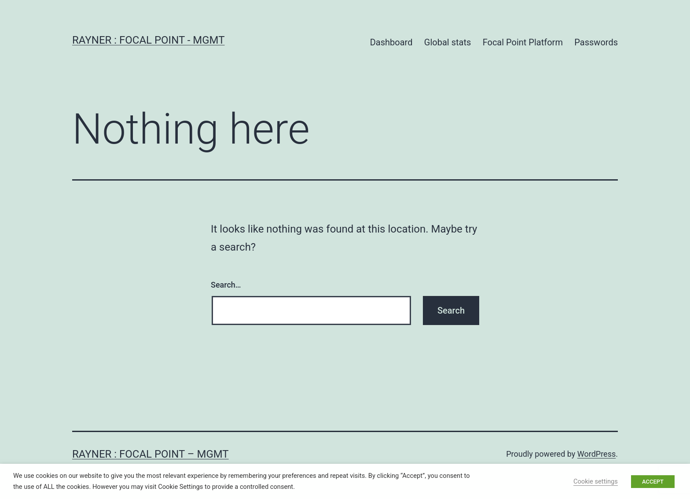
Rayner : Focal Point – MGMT (150, 454)
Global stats (447, 42)
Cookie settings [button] (595, 481)
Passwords (596, 42)
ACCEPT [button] (653, 481)
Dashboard (391, 42)
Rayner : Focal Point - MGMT (148, 40)
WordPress (596, 453)
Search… (226, 284)
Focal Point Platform (523, 42)
